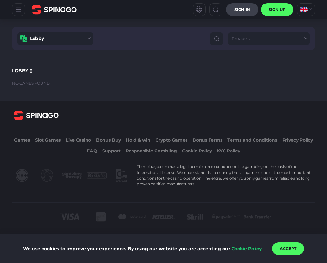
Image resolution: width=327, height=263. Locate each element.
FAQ (92, 151)
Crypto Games (172, 140)
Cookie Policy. (247, 248)
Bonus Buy (108, 140)
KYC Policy (228, 151)
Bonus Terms (207, 140)
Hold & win (138, 140)
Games (22, 140)
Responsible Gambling (151, 151)
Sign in (242, 9)
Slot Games (48, 140)
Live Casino (78, 140)
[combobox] (306, 9)
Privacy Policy (297, 140)
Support (111, 151)
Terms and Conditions (252, 140)
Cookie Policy (197, 151)
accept (288, 248)
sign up (277, 9)
